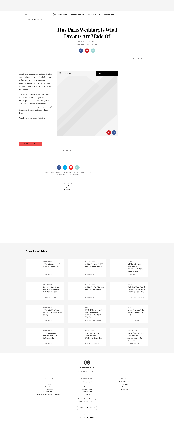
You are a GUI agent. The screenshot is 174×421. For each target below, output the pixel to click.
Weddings (76, 175)
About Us (49, 382)
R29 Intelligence (49, 392)
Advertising (49, 387)
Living (58, 175)
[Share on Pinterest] (87, 50)
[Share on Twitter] (65, 168)
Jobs (49, 385)
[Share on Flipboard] (71, 168)
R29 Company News (87, 382)
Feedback (49, 390)
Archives (87, 395)
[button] (137, 16)
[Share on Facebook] (81, 50)
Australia (124, 390)
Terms (87, 385)
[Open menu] (26, 13)
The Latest (66, 175)
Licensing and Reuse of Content (49, 395)
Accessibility (87, 392)
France (124, 387)
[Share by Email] (93, 50)
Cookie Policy (87, 390)
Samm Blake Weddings (87, 41)
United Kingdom (125, 382)
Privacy (87, 387)
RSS (87, 397)
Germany (124, 385)
